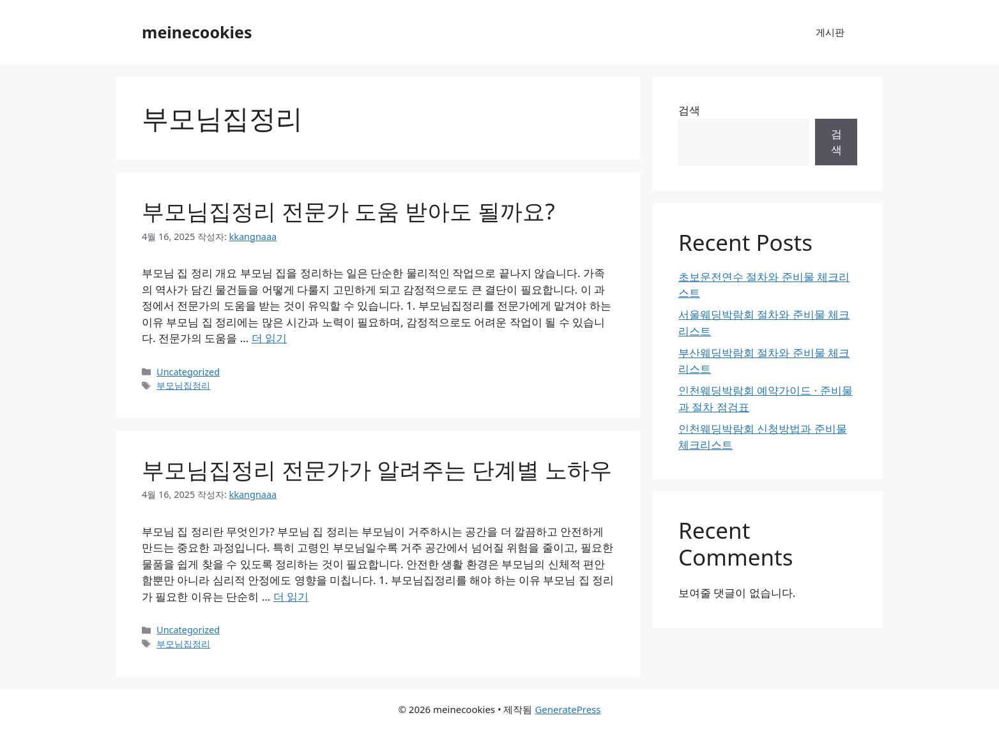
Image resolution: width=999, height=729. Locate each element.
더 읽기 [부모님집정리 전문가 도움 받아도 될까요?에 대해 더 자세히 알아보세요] (269, 338)
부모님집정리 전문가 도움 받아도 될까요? (348, 211)
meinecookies (197, 32)
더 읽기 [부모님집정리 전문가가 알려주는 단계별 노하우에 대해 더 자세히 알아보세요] (291, 596)
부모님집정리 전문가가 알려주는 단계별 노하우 (377, 470)
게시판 (830, 32)
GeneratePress (567, 709)
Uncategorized (188, 372)
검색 (689, 110)
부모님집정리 (183, 385)
